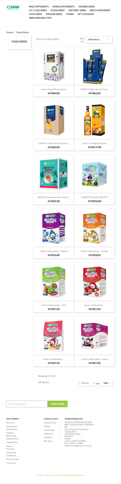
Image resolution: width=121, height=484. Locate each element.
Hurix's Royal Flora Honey (53, 89)
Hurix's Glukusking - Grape (94, 359)
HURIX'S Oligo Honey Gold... (94, 89)
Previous (83, 383)
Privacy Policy (12, 459)
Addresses (49, 433)
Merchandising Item (40, 18)
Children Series (86, 6)
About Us (10, 422)
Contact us (11, 463)
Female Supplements (63, 6)
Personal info (50, 422)
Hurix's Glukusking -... (94, 305)
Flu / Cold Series (38, 10)
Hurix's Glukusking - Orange (94, 251)
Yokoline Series (54, 14)
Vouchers (48, 437)
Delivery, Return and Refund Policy (12, 436)
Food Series (35, 14)
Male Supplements (39, 6)
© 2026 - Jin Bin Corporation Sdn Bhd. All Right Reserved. (60, 475)
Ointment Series (77, 10)
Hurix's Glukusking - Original (54, 251)
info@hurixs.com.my (82, 445)
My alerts (48, 441)
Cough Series (57, 10)
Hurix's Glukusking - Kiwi (54, 305)
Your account (51, 419)
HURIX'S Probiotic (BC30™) (94, 197)
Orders (47, 426)
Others (70, 14)
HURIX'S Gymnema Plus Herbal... (54, 197)
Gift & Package (85, 14)
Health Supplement (100, 10)
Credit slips (49, 430)
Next (108, 383)
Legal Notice (11, 442)
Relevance (99, 40)
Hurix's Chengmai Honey (94, 143)
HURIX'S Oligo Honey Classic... (54, 143)
